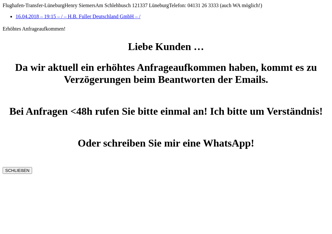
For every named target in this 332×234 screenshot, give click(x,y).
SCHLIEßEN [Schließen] (17, 170)
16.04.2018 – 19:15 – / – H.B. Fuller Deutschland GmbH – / (78, 16)
